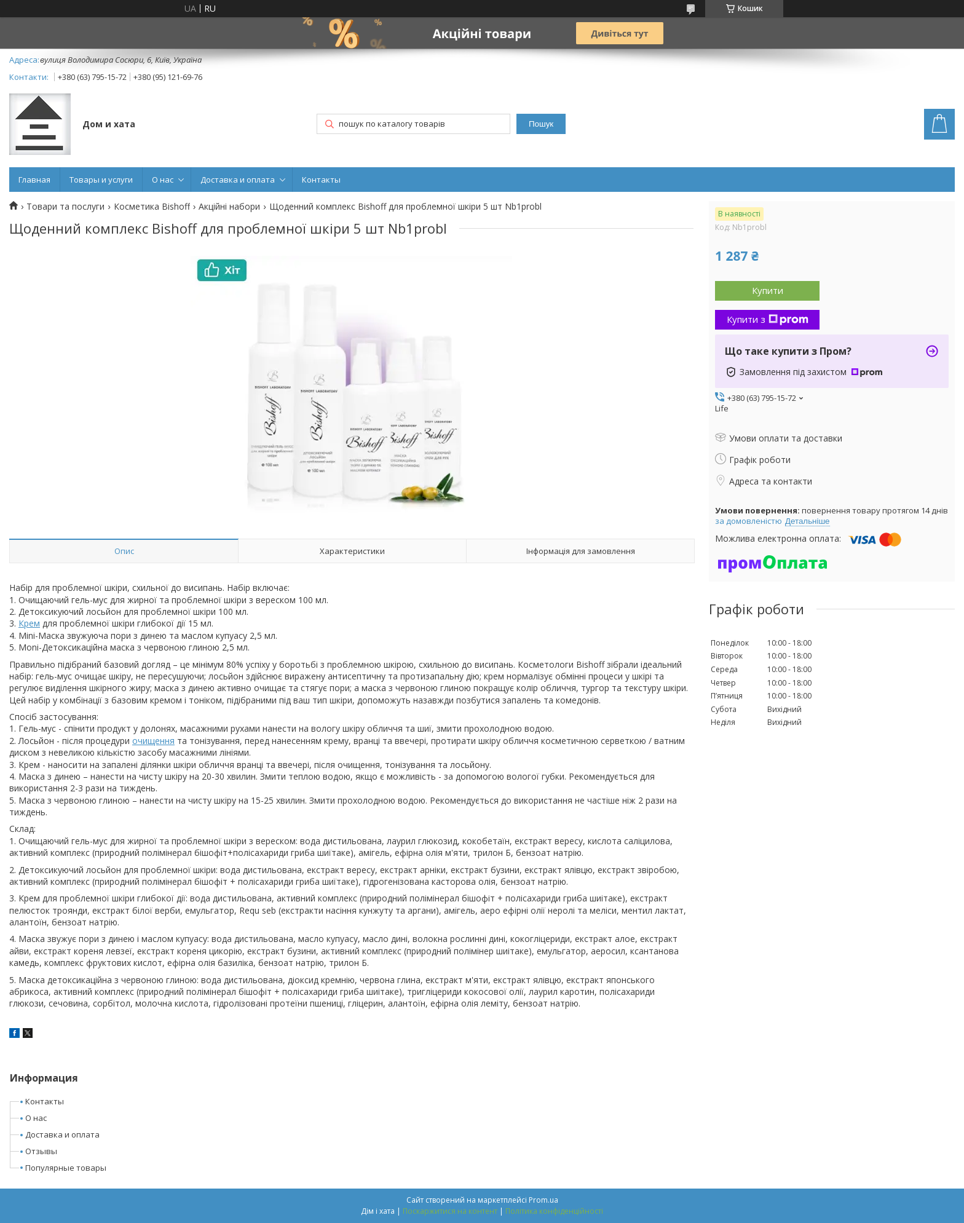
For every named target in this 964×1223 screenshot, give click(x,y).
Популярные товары (65, 1167)
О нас (162, 179)
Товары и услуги (101, 179)
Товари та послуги (65, 206)
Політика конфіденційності (554, 1211)
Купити (767, 290)
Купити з (767, 319)
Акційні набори (229, 206)
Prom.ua (543, 1200)
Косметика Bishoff (152, 206)
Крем (29, 623)
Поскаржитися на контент (450, 1211)
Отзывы (41, 1151)
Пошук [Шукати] (541, 124)
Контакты (321, 179)
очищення (153, 740)
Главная (34, 179)
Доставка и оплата (237, 179)
